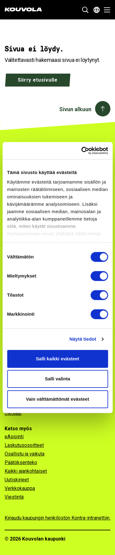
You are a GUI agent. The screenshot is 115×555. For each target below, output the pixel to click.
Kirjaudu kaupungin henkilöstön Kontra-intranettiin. (57, 518)
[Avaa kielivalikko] (96, 9)
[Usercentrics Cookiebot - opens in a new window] (82, 151)
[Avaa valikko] (105, 10)
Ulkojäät (13, 413)
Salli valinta (57, 378)
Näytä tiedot (83, 339)
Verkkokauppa (20, 488)
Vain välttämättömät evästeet (57, 399)
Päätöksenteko (21, 462)
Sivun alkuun (75, 109)
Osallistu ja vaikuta (24, 454)
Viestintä (14, 497)
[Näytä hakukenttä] (85, 10)
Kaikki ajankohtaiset (26, 471)
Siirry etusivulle (38, 80)
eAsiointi (14, 437)
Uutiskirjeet (17, 480)
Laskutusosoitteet (24, 445)
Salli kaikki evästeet (57, 358)
